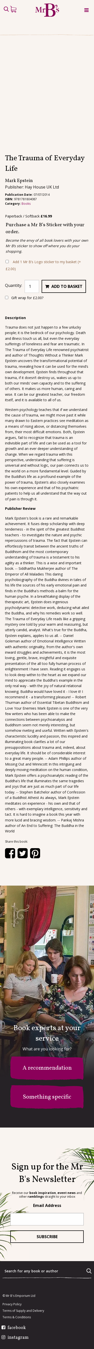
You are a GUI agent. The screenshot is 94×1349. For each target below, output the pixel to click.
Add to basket (66, 306)
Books (26, 224)
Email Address (47, 1205)
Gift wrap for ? (24, 317)
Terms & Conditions (17, 1317)
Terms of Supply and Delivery (23, 1310)
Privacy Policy (12, 1304)
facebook (17, 1328)
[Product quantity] (32, 306)
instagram (18, 1338)
